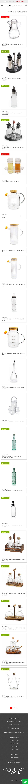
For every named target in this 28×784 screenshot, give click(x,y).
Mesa (10, 11)
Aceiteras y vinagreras (20, 11)
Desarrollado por (19, 780)
